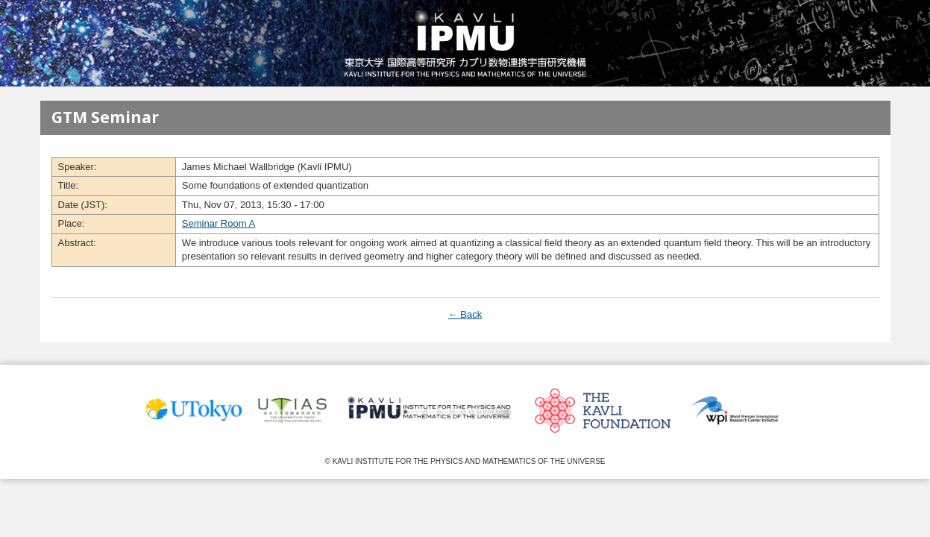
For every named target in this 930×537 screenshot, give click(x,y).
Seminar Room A (218, 223)
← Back (465, 314)
